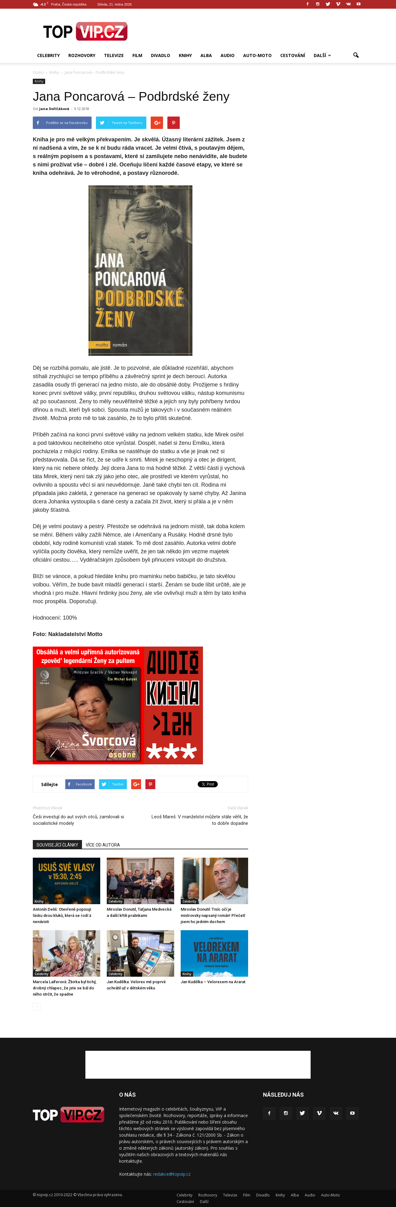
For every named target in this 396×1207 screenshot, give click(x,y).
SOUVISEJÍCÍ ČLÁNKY (57, 844)
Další (322, 55)
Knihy (185, 55)
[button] (355, 55)
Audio (228, 55)
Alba (206, 55)
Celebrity (48, 55)
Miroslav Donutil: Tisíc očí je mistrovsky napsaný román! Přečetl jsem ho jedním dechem (213, 915)
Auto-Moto (257, 55)
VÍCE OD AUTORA (103, 844)
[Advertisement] (250, 31)
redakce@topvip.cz (172, 1174)
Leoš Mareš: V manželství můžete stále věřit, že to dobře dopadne (200, 820)
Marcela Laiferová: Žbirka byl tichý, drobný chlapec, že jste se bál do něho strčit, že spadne (64, 988)
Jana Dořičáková (54, 108)
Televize (114, 55)
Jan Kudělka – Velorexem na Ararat (213, 981)
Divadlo (160, 55)
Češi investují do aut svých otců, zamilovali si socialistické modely (78, 820)
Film (137, 55)
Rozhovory (81, 55)
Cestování (292, 55)
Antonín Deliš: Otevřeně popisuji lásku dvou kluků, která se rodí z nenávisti (62, 915)
